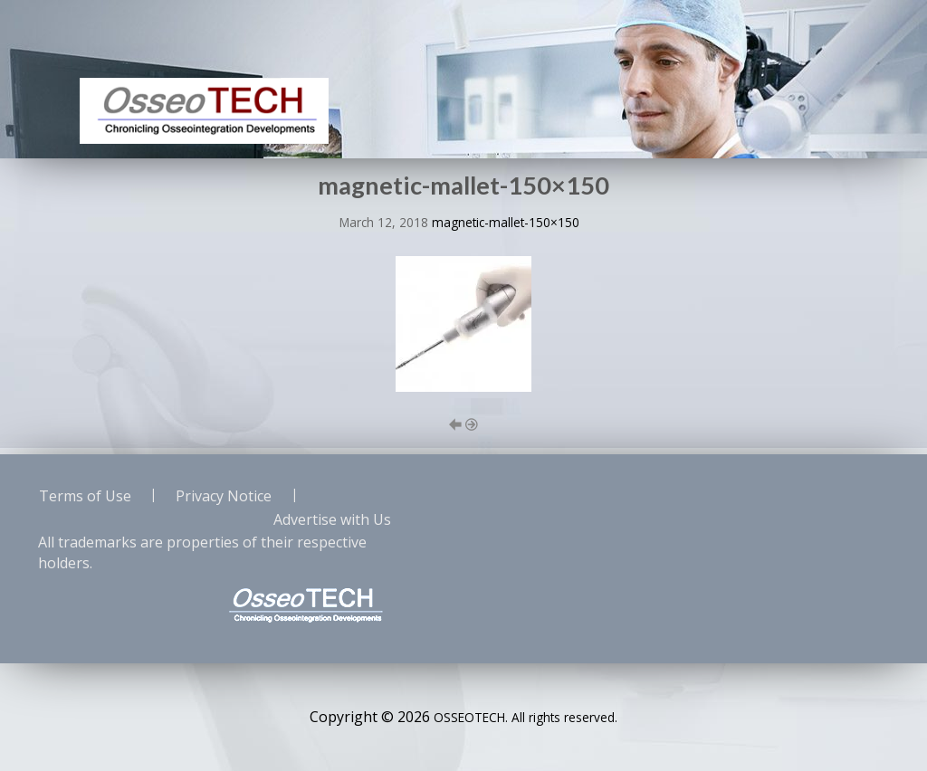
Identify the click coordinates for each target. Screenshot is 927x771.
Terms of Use (85, 496)
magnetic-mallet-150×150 (505, 222)
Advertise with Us (332, 519)
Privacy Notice (224, 496)
